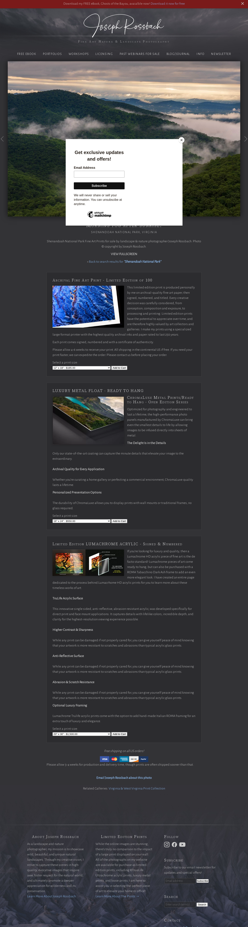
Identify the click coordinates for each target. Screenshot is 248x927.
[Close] (181, 140)
